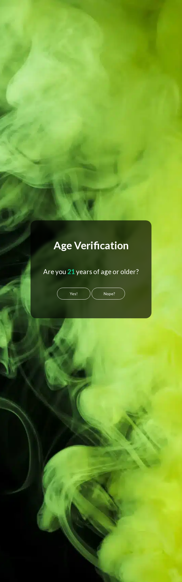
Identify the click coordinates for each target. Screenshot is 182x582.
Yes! (74, 293)
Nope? (109, 293)
